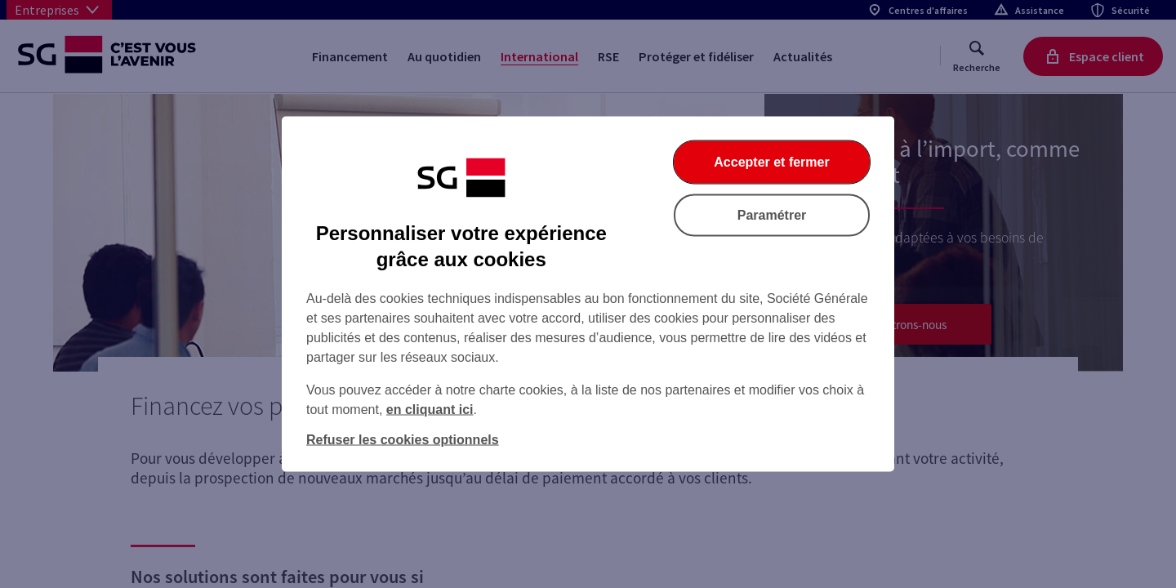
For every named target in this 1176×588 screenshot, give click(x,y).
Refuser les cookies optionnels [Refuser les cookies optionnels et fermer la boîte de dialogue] (402, 440)
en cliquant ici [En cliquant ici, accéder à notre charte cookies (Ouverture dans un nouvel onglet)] (430, 409)
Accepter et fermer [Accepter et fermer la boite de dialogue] (771, 162)
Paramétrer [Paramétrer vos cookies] (772, 215)
